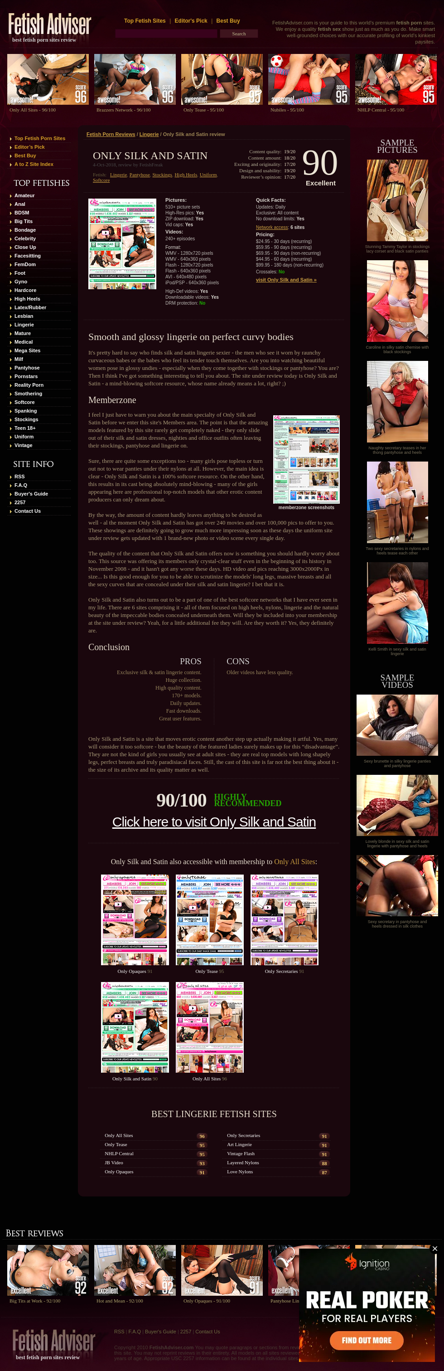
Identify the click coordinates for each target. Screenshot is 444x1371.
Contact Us (27, 511)
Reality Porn (28, 385)
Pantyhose (27, 367)
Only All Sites (294, 861)
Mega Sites (27, 350)
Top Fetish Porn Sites (39, 138)
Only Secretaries (281, 971)
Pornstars (26, 376)
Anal (19, 204)
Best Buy (228, 21)
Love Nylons (240, 1171)
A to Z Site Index (33, 164)
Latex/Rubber (30, 307)
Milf (18, 359)
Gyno (20, 281)
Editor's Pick (191, 21)
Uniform (24, 436)
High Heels (27, 298)
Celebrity (25, 238)
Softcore (24, 402)
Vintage (23, 445)
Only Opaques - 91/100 (206, 1300)
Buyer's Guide (31, 493)
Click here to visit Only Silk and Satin (214, 821)
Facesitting (27, 255)
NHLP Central (119, 1153)
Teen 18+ (25, 428)
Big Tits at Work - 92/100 (35, 1300)
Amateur (24, 195)
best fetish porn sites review (44, 40)
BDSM (21, 212)
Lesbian (24, 316)
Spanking (25, 410)
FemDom (25, 264)
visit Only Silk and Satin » (286, 279)
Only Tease (206, 971)
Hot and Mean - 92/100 (120, 1300)
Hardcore (25, 290)
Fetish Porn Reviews (111, 134)
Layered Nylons (243, 1162)
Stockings (26, 419)
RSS (19, 476)
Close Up (25, 247)
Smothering (28, 393)
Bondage (25, 230)
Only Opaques (132, 971)
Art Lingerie (239, 1144)
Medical (23, 342)
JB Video (114, 1162)
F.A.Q (20, 485)
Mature (22, 333)
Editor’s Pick (29, 147)
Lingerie (24, 324)
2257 (19, 502)
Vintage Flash (241, 1153)
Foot (19, 273)
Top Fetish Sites (145, 21)
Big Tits (23, 221)
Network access (272, 227)
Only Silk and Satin (131, 1078)
